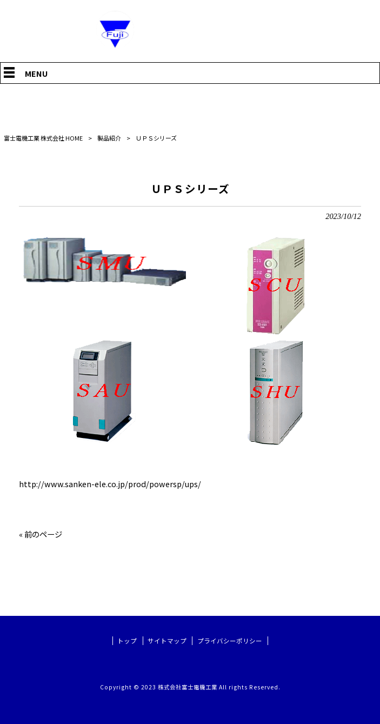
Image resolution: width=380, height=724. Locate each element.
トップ (127, 640)
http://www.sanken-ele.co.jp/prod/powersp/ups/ (110, 483)
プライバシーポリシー (229, 640)
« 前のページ (40, 534)
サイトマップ (167, 640)
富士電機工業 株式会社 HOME (43, 138)
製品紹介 (109, 138)
